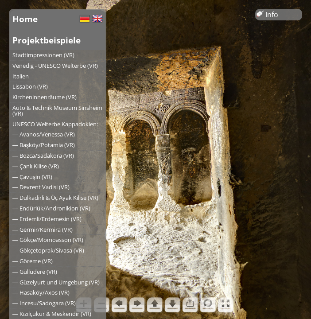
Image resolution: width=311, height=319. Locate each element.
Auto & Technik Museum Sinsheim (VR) (57, 110)
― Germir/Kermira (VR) (42, 229)
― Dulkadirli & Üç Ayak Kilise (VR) (55, 198)
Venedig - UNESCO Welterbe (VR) (55, 66)
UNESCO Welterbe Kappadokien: (55, 124)
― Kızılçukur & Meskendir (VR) (51, 314)
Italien (20, 76)
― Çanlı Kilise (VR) (35, 166)
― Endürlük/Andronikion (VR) (51, 208)
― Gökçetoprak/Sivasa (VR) (48, 250)
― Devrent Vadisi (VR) (41, 187)
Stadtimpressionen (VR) (43, 55)
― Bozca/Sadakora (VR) (43, 156)
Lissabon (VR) (30, 86)
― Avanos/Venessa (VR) (43, 134)
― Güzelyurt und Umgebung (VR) (56, 282)
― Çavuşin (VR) (32, 177)
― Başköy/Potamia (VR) (43, 145)
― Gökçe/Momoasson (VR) (47, 240)
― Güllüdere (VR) (34, 272)
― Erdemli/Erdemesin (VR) (47, 219)
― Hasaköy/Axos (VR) (41, 292)
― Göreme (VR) (32, 261)
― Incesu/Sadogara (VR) (44, 303)
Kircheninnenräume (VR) (44, 97)
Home (25, 19)
